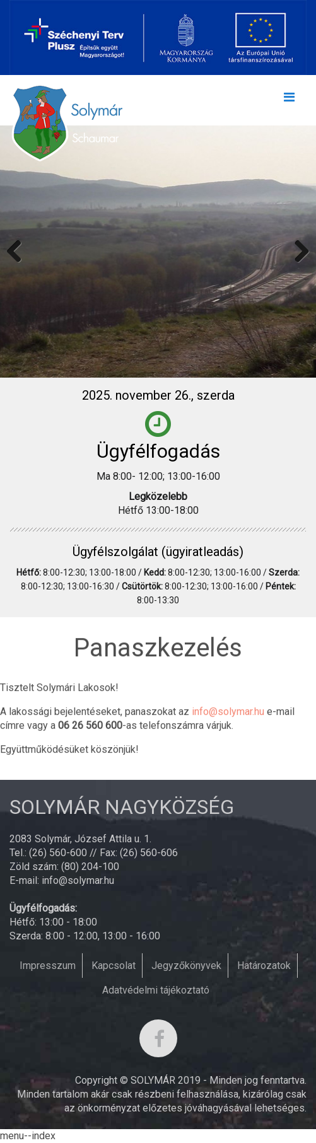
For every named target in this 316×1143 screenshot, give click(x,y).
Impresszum (48, 966)
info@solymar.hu (228, 714)
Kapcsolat (113, 966)
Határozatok (264, 966)
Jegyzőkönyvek (186, 966)
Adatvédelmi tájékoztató (155, 990)
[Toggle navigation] (289, 100)
